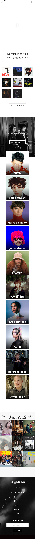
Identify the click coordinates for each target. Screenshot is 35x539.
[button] (6, 428)
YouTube (17, 510)
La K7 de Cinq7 (17, 514)
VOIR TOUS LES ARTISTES (17, 142)
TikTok (17, 506)
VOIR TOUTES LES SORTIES (17, 105)
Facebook (17, 501)
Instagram (17, 497)
